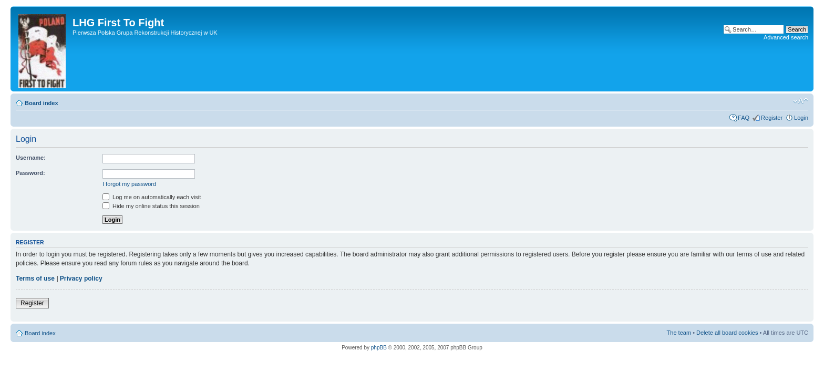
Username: (31, 157)
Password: (30, 173)
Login (801, 118)
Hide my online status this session (151, 206)
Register (771, 118)
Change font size (800, 101)
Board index (41, 103)
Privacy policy (81, 278)
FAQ (743, 118)
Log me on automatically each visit (151, 197)
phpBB (379, 347)
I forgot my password (129, 184)
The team (679, 332)
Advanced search (786, 37)
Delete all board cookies (727, 332)
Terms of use (35, 278)
